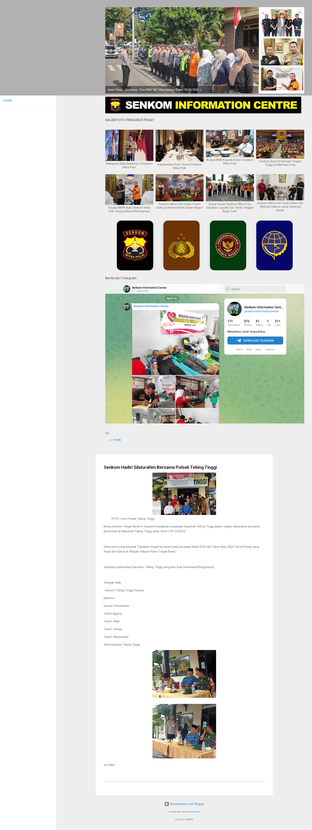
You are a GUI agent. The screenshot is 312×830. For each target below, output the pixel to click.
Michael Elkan (193, 812)
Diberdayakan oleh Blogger (184, 804)
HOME (117, 440)
